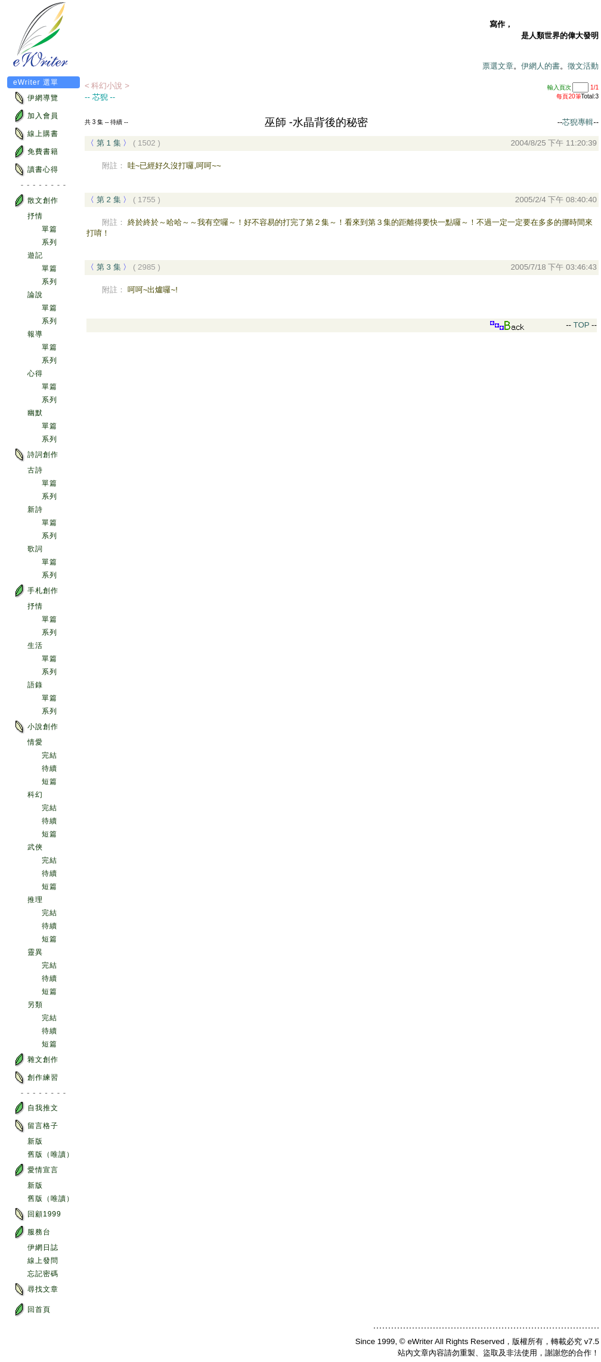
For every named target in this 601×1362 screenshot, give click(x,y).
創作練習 (35, 1078)
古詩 (35, 470)
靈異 (35, 952)
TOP (580, 324)
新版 (35, 1141)
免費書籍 (35, 152)
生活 (35, 645)
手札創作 (35, 591)
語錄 (35, 685)
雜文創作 (35, 1060)
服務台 (32, 1232)
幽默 (35, 413)
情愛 (35, 742)
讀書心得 (35, 170)
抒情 (35, 216)
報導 (35, 334)
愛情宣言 (35, 1170)
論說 (35, 295)
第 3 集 (109, 266)
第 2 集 (109, 199)
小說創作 (35, 727)
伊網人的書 (540, 65)
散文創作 (35, 201)
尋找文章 (35, 1289)
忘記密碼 (42, 1274)
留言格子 (35, 1126)
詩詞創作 (35, 455)
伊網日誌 (42, 1247)
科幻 (35, 794)
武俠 (35, 847)
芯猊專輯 (577, 122)
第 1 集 (109, 142)
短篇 (49, 781)
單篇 (49, 229)
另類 (35, 1004)
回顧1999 (37, 1214)
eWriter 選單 (35, 82)
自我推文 (35, 1108)
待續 (49, 768)
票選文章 (497, 65)
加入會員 (35, 116)
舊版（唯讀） (50, 1154)
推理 (35, 899)
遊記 (35, 255)
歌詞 (35, 549)
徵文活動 (583, 65)
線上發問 (42, 1260)
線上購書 (35, 134)
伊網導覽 (35, 98)
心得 (35, 373)
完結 (49, 755)
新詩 (35, 509)
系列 (49, 242)
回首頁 (32, 1310)
